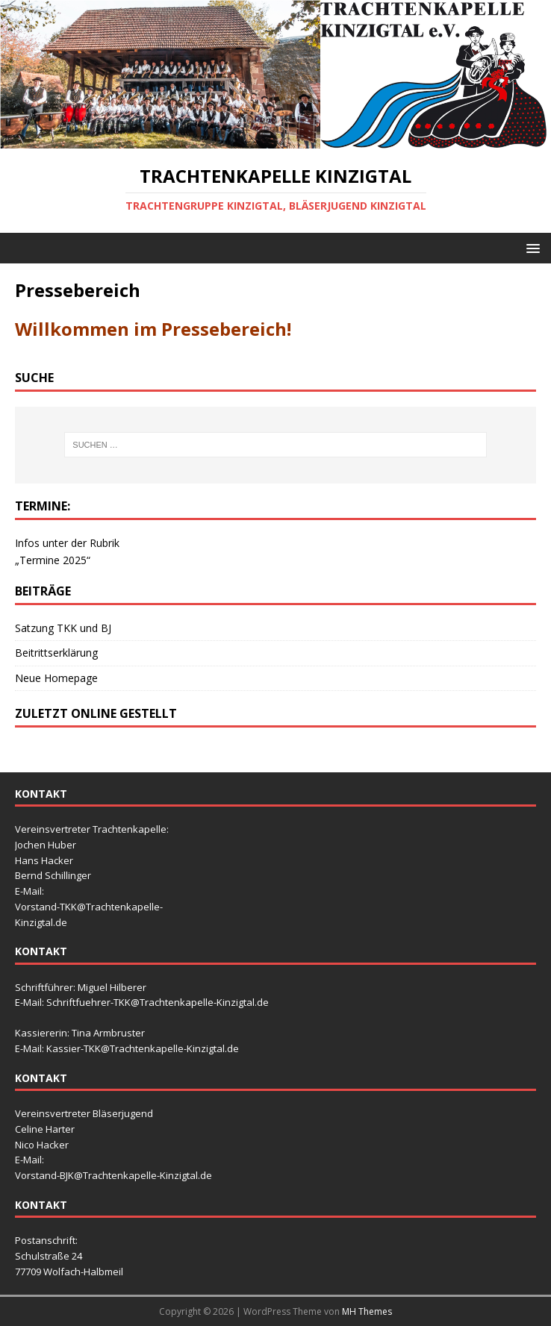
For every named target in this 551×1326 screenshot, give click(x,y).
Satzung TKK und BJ (63, 628)
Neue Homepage (56, 678)
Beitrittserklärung (56, 652)
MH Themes (367, 1311)
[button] (530, 247)
